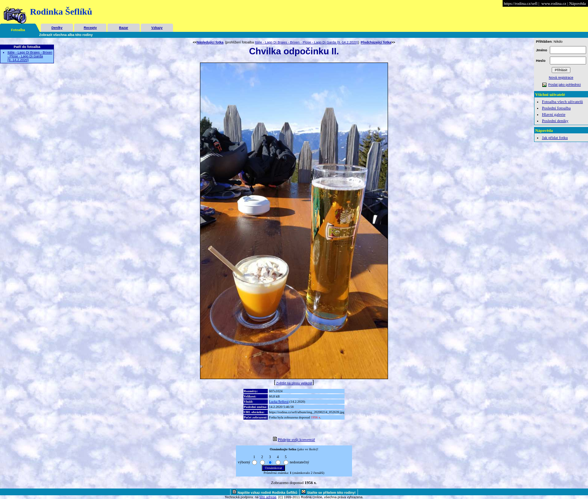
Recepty (90, 28)
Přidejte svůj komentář (296, 439)
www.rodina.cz (553, 3)
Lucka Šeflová (278, 401)
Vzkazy (157, 28)
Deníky (57, 28)
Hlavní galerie (554, 114)
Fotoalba (18, 30)
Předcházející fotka (376, 42)
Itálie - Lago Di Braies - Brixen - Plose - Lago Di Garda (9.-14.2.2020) (29, 56)
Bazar (123, 28)
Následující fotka (210, 42)
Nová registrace (561, 77)
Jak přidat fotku (555, 137)
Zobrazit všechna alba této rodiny (66, 35)
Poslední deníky (555, 120)
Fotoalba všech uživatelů (562, 101)
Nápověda (577, 3)
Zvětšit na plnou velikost (294, 383)
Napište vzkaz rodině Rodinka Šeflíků (267, 493)
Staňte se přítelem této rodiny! (331, 493)
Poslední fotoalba (556, 108)
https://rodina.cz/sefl (520, 3)
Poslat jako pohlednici (564, 85)
